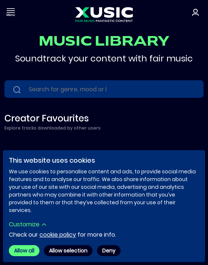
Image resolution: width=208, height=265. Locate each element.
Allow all (24, 250)
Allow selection (68, 250)
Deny (108, 250)
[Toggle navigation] (11, 12)
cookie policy (57, 234)
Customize (28, 224)
